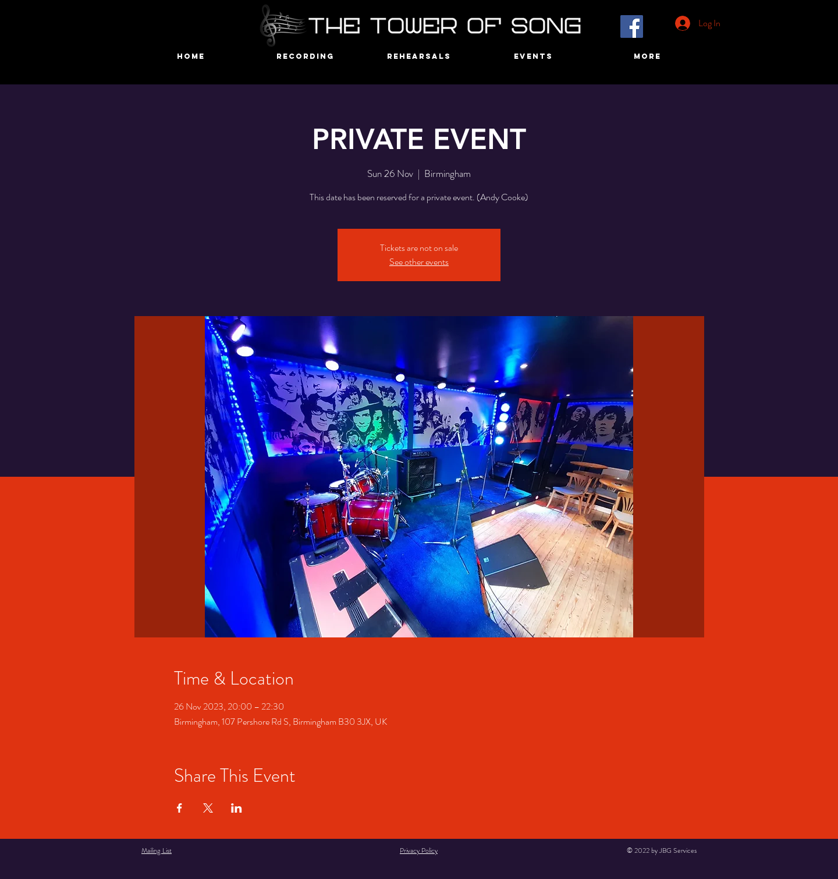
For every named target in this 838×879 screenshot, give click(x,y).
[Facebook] (631, 26)
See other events (419, 261)
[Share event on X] (208, 808)
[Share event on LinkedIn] (236, 808)
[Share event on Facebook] (179, 808)
